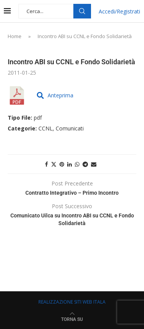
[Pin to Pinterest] (62, 164)
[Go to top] (72, 318)
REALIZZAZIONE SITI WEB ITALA (72, 302)
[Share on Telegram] (85, 164)
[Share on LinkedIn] (69, 164)
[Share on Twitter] (53, 164)
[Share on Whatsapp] (77, 164)
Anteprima (55, 95)
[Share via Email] (93, 164)
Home (15, 36)
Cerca (82, 11)
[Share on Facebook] (46, 164)
